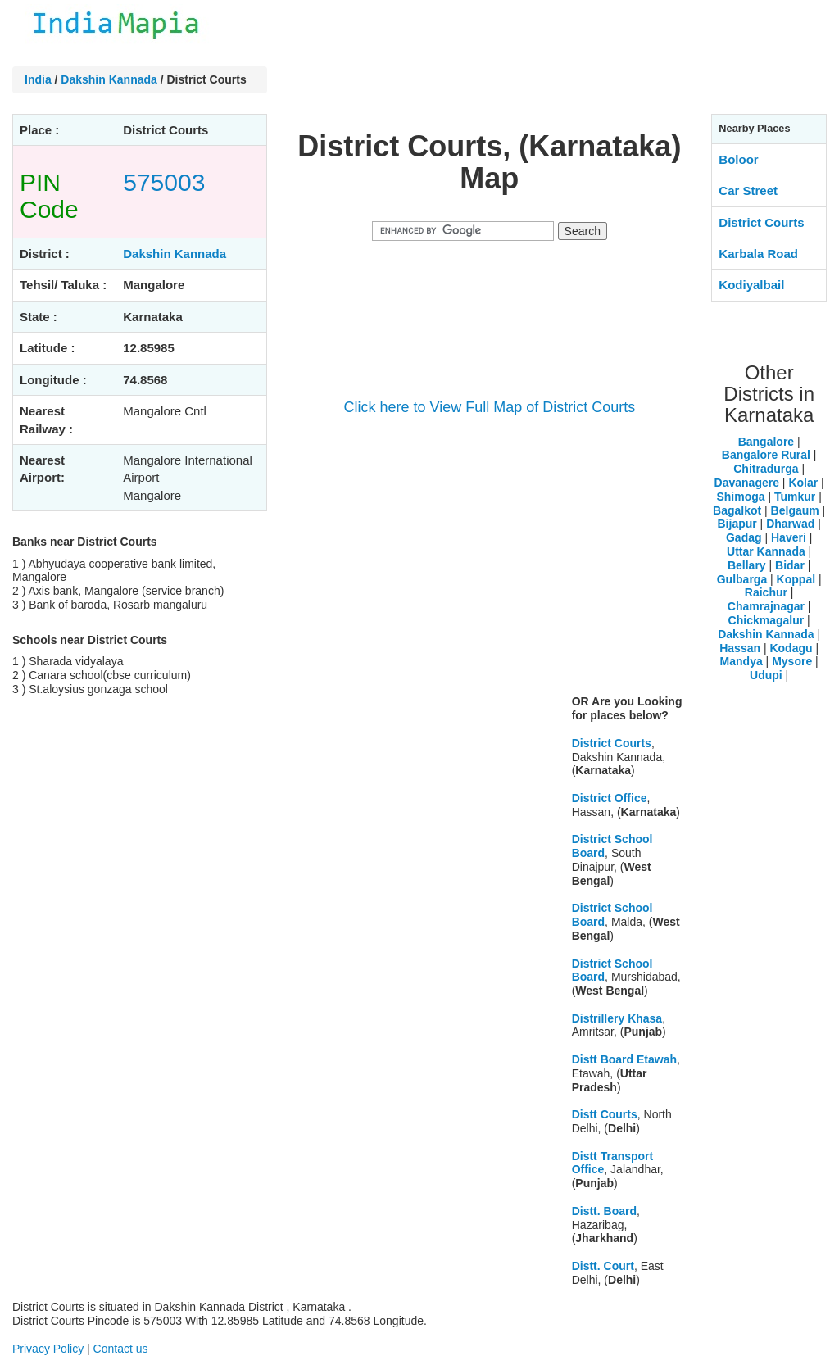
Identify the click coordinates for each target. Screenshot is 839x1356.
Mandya (741, 661)
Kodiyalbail (751, 285)
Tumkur (794, 496)
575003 (164, 182)
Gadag (744, 537)
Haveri (788, 537)
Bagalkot (737, 510)
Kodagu (790, 648)
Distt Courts (604, 1114)
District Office (609, 798)
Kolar (803, 482)
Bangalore (766, 441)
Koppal (796, 579)
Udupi (766, 675)
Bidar (790, 565)
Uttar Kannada (766, 551)
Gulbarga (742, 579)
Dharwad (790, 523)
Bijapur (737, 523)
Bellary (747, 565)
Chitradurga (765, 468)
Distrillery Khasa (617, 1018)
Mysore (792, 661)
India (38, 79)
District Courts (611, 743)
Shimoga (740, 496)
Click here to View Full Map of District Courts (489, 407)
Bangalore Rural (766, 454)
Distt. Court (603, 1265)
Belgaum (795, 510)
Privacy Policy (48, 1348)
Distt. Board (604, 1211)
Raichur (766, 592)
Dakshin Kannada (108, 79)
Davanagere (746, 482)
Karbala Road (758, 254)
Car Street (748, 190)
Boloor (738, 159)
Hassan (739, 648)
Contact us (120, 1348)
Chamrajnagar (766, 606)
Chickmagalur (766, 620)
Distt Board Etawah (624, 1059)
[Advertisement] (489, 567)
